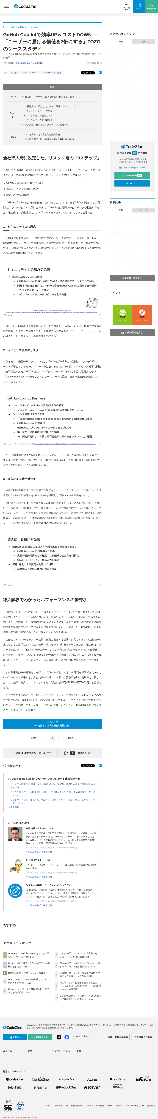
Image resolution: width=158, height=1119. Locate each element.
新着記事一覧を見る (132, 278)
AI (5, 73)
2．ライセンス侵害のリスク (41, 115)
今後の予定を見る (132, 332)
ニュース (143, 210)
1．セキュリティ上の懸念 (40, 111)
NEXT (72, 738)
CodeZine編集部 (33, 63)
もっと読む (13, 806)
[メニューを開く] (6, 6)
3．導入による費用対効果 (40, 120)
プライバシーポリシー (134, 1106)
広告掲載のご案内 (143, 1037)
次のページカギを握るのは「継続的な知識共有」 (52, 724)
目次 (74, 87)
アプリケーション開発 (51, 73)
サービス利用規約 (114, 1106)
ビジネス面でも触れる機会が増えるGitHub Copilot (49, 139)
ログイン (132, 183)
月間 (143, 42)
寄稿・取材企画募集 (118, 1037)
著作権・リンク (61, 1106)
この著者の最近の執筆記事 (39, 852)
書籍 (79, 1051)
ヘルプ (49, 1106)
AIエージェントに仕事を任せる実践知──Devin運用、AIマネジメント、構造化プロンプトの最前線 (80, 986)
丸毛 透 (19, 63)
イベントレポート (30, 73)
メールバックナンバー (132, 167)
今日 (121, 42)
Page (12, 96)
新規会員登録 (131, 175)
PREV (32, 738)
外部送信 (151, 1106)
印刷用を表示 (12, 765)
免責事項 (89, 1106)
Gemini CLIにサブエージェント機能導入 (28, 973)
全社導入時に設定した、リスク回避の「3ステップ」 (51, 106)
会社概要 (100, 1106)
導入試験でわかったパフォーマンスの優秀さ (47, 124)
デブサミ (14, 73)
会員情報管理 (77, 1106)
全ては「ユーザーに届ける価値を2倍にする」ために (51, 96)
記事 (121, 210)
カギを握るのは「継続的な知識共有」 (43, 134)
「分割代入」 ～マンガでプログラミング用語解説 (131, 270)
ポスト (86, 72)
